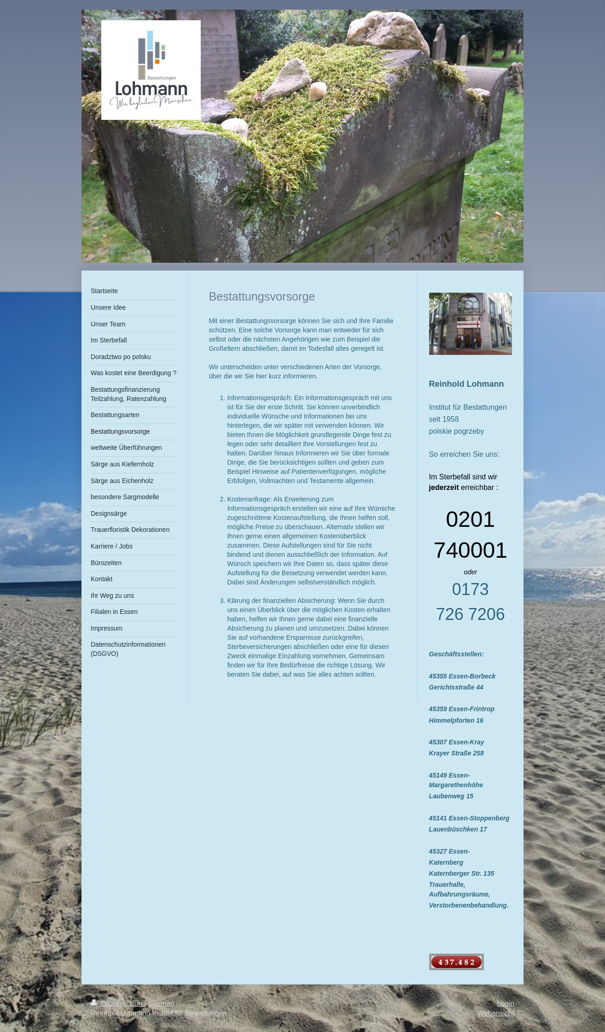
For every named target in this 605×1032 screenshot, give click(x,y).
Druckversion (117, 1003)
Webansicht (495, 1013)
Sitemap (161, 1003)
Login (505, 1003)
